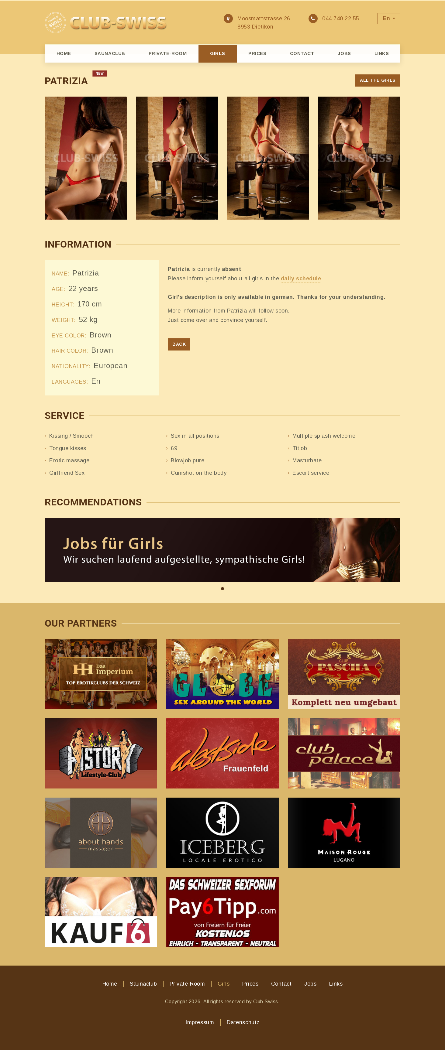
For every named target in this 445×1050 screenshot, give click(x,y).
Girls (217, 53)
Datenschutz (243, 1022)
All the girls (378, 80)
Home (64, 53)
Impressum (199, 1022)
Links (381, 53)
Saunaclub (110, 53)
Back (179, 344)
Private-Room (168, 53)
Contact (302, 53)
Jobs (344, 53)
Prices (257, 53)
